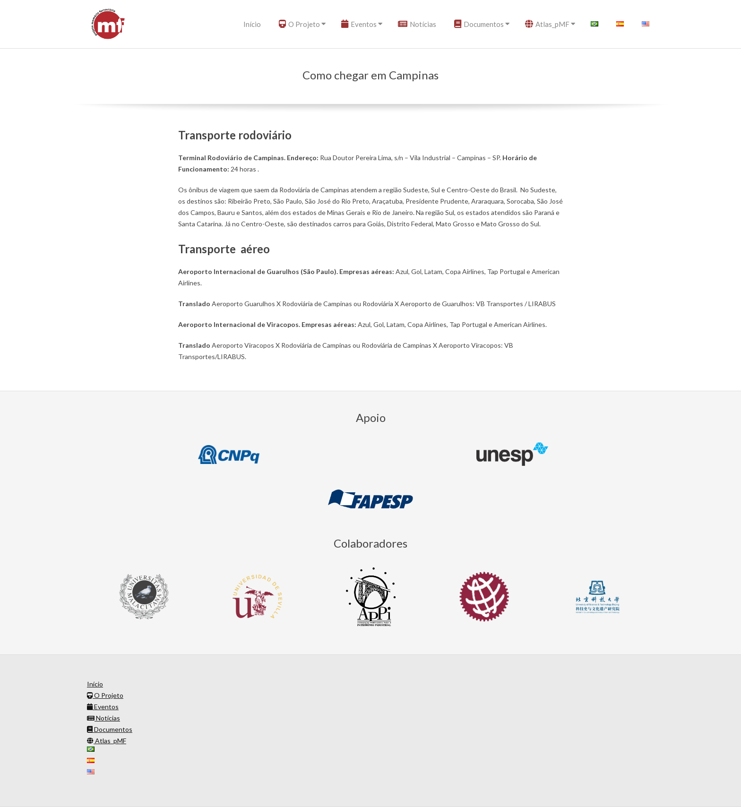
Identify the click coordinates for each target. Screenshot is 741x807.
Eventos (359, 24)
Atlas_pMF (547, 24)
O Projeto (299, 24)
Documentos (479, 24)
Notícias (417, 24)
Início (252, 24)
